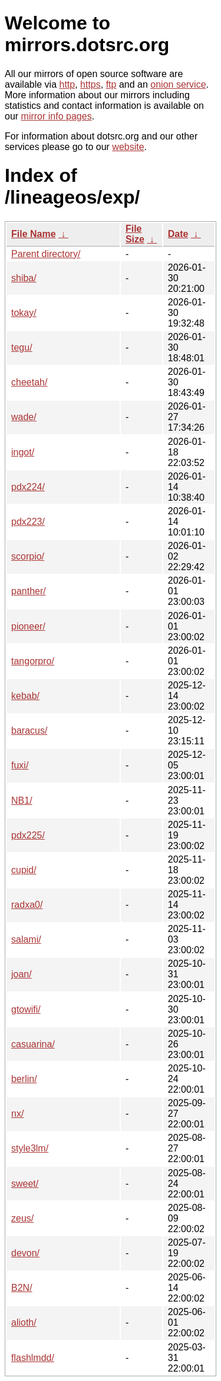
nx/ (17, 1114)
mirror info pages (56, 116)
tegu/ (21, 347)
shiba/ (24, 278)
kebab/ (25, 696)
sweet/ (24, 1184)
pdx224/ (28, 487)
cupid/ (24, 870)
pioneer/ (28, 626)
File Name (33, 234)
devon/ (25, 1253)
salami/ (26, 939)
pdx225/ (28, 835)
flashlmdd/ (32, 1358)
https (90, 84)
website (128, 147)
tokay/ (24, 313)
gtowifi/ (26, 1009)
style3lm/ (29, 1148)
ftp (111, 84)
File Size (135, 234)
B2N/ (21, 1288)
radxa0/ (26, 905)
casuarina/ (33, 1044)
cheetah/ (29, 382)
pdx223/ (28, 522)
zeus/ (22, 1218)
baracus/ (29, 731)
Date (178, 234)
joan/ (21, 974)
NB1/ (21, 801)
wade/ (24, 417)
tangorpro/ (32, 661)
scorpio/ (27, 556)
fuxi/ (19, 765)
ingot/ (22, 452)
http (67, 84)
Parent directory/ (45, 254)
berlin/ (24, 1079)
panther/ (28, 591)
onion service (178, 84)
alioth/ (24, 1322)
